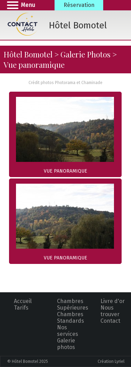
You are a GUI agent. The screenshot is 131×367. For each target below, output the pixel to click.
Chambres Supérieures (72, 304)
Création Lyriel (111, 361)
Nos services (67, 330)
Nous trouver (110, 311)
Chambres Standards (70, 317)
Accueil (23, 301)
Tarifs (21, 307)
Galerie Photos (85, 54)
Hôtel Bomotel (27, 54)
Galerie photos (66, 343)
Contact (110, 321)
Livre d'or (112, 301)
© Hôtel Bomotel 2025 (27, 361)
